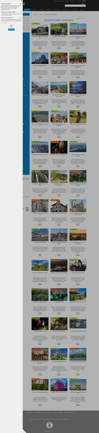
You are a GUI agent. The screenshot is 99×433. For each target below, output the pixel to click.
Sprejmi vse (11, 29)
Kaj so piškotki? (4, 22)
